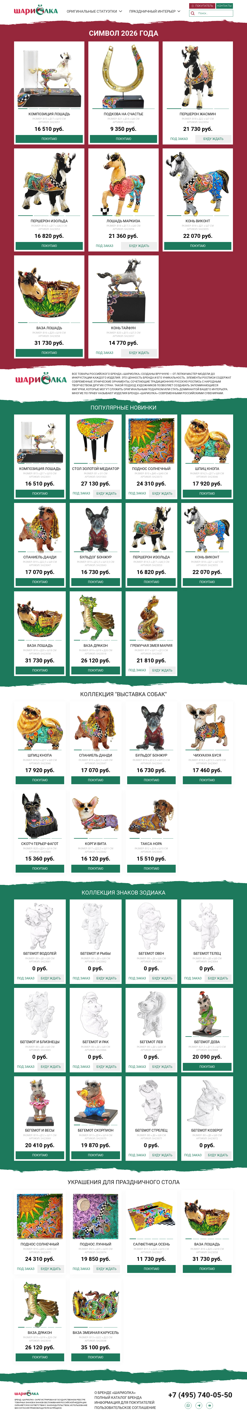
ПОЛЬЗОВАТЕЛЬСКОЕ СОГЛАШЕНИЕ (125, 1408)
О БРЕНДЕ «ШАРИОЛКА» (114, 1393)
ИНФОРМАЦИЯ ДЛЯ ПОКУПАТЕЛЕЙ (124, 1402)
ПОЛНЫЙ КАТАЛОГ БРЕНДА (118, 1397)
